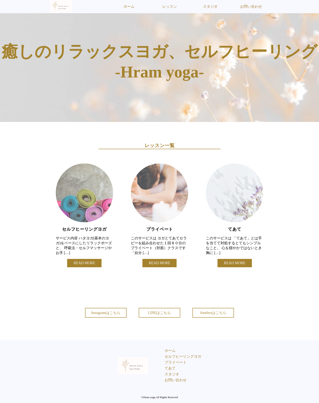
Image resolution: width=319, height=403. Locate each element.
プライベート (176, 362)
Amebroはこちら (213, 313)
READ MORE (84, 263)
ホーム (128, 6)
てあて (170, 368)
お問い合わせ (251, 6)
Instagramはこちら (105, 313)
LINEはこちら (159, 313)
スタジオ (210, 6)
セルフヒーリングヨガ (183, 356)
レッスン (169, 6)
